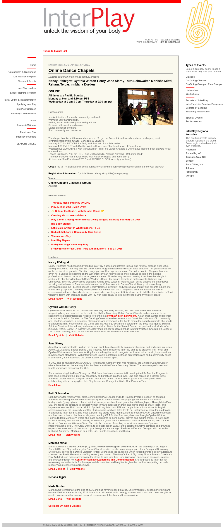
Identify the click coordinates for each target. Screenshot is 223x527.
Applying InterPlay (26, 104)
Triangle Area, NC (196, 157)
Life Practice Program (25, 76)
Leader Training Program (23, 93)
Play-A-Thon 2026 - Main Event (68, 207)
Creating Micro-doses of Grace (68, 215)
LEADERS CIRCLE (26, 144)
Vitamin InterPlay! (61, 236)
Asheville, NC (193, 153)
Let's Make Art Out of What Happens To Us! (76, 228)
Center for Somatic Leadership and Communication (104, 459)
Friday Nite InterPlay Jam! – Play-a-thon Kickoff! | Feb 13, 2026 (86, 248)
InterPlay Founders (26, 137)
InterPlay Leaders (27, 88)
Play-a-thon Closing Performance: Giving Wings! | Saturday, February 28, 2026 (96, 219)
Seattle (190, 160)
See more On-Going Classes (64, 505)
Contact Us (151, 40)
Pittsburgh (192, 172)
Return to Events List (55, 51)
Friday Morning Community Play (69, 244)
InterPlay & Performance (23, 113)
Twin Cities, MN (194, 164)
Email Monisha (56, 469)
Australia (191, 149)
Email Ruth (54, 434)
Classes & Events (27, 81)
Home (33, 65)
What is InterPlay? (147, 42)
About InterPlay (28, 132)
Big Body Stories (61, 223)
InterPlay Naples (60, 240)
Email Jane (54, 385)
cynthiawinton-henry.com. (122, 315)
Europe (190, 175)
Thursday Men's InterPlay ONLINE (70, 202)
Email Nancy (55, 298)
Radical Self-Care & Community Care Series (76, 232)
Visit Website (74, 298)
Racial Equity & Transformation (20, 100)
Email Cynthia (56, 335)
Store (33, 120)
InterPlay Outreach (26, 109)
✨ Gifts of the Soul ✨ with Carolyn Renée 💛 (77, 211)
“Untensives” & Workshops (22, 72)
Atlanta (190, 168)
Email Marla (55, 498)
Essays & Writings (26, 125)
